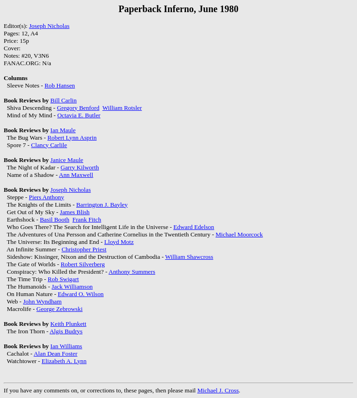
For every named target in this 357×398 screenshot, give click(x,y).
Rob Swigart (63, 279)
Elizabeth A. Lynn (64, 361)
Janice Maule (66, 159)
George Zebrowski (59, 308)
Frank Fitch (87, 219)
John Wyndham (42, 301)
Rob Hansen (60, 85)
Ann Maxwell (76, 174)
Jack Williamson (72, 286)
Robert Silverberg (82, 264)
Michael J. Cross (217, 390)
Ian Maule (62, 130)
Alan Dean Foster (55, 353)
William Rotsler (122, 107)
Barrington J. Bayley (102, 204)
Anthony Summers (132, 271)
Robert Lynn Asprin (72, 137)
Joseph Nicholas (49, 25)
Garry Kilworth (79, 167)
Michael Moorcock (239, 234)
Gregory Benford (78, 107)
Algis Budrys (66, 331)
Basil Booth (54, 219)
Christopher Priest (83, 249)
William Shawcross (189, 256)
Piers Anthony (46, 197)
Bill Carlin (63, 100)
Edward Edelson (193, 226)
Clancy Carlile (49, 145)
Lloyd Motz (118, 241)
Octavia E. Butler (78, 115)
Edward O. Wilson (81, 293)
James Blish (75, 212)
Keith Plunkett (68, 323)
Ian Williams (66, 346)
